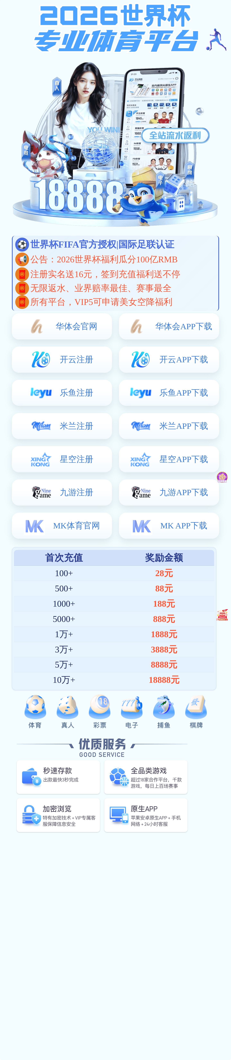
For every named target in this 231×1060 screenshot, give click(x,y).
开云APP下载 (183, 359)
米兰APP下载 (183, 426)
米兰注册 (76, 426)
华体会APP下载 (183, 326)
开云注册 (76, 359)
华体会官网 (76, 326)
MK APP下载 (183, 525)
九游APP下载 (183, 492)
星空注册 (76, 459)
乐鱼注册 (76, 392)
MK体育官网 (76, 525)
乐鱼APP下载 (183, 392)
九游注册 (76, 492)
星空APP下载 (183, 459)
